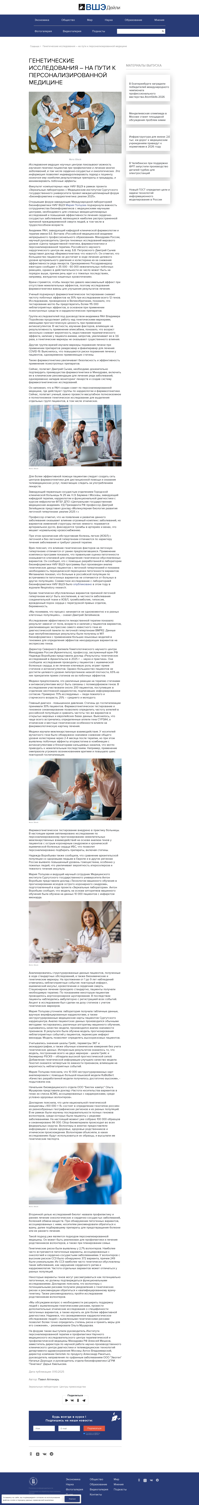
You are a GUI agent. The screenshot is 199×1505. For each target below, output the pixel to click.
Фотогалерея (43, 31)
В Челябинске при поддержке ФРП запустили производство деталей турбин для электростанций (148, 168)
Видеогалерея (72, 31)
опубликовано (82, 584)
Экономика (42, 20)
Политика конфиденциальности (41, 1488)
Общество (68, 20)
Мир (90, 20)
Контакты (96, 1494)
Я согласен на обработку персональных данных (93, 1434)
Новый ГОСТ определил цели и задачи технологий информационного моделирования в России (149, 194)
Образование (133, 20)
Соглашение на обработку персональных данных (45, 1492)
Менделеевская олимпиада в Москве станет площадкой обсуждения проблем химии (148, 117)
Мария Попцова (76, 205)
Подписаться (94, 1428)
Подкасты (98, 31)
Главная (34, 46)
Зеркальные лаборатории (43, 1386)
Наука (109, 20)
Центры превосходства (72, 1386)
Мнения (159, 20)
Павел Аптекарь (48, 1379)
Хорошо (72, 1499)
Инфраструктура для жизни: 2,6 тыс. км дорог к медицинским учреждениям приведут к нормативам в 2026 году (149, 141)
